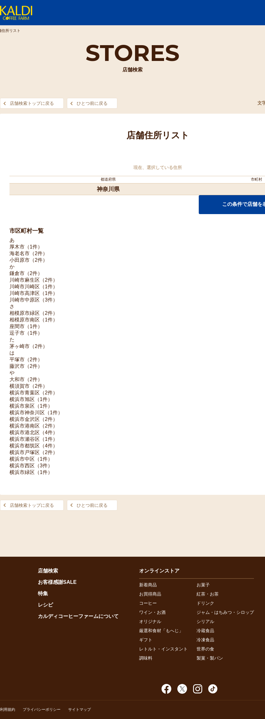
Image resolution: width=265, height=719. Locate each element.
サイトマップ (79, 709)
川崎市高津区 (24, 293)
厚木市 (17, 246)
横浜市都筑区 (24, 445)
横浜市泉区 (22, 406)
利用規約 (7, 709)
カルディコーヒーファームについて (78, 616)
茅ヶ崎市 (19, 346)
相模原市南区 (24, 319)
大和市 (17, 379)
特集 (43, 593)
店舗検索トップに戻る (32, 103)
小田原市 (19, 260)
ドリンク (205, 603)
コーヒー (148, 603)
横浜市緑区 (22, 472)
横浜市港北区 (24, 432)
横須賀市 (19, 386)
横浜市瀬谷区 (24, 439)
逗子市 (17, 333)
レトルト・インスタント (163, 648)
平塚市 (17, 359)
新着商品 (148, 584)
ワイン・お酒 (152, 612)
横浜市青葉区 (24, 392)
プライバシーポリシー (42, 709)
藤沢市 (17, 366)
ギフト (145, 639)
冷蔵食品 (205, 630)
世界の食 (205, 648)
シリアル (205, 621)
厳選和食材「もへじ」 (161, 630)
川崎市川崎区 (24, 286)
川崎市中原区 (24, 300)
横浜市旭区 (22, 399)
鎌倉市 (17, 273)
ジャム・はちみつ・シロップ (225, 612)
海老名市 (19, 253)
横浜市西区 (22, 465)
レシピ (45, 605)
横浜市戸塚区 (24, 452)
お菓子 (203, 584)
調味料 (145, 658)
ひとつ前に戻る (92, 103)
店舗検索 (48, 570)
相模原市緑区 (24, 313)
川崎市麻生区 (24, 280)
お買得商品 (150, 593)
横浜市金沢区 (24, 419)
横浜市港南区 (24, 425)
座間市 (17, 326)
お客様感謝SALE (57, 582)
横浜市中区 (22, 459)
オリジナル (150, 621)
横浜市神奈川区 (27, 412)
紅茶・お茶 (208, 593)
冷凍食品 (205, 639)
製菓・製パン (210, 658)
